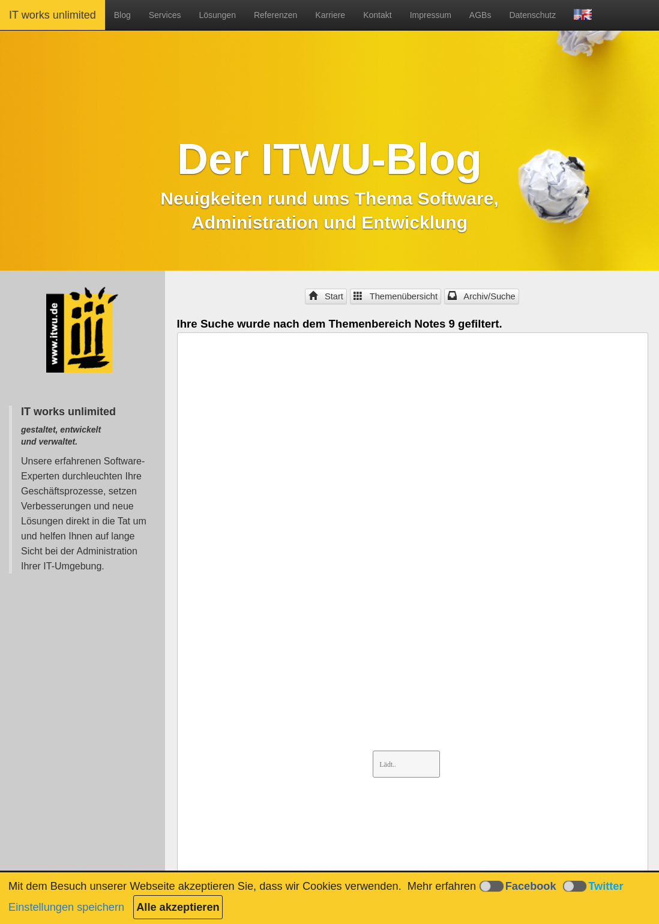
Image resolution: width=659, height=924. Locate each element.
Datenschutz (532, 15)
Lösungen (217, 15)
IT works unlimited (52, 15)
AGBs (480, 15)
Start (325, 296)
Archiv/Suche (482, 296)
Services (165, 15)
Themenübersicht (396, 296)
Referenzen (275, 15)
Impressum (430, 15)
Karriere (330, 15)
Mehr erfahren (442, 886)
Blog (122, 15)
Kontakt (377, 15)
